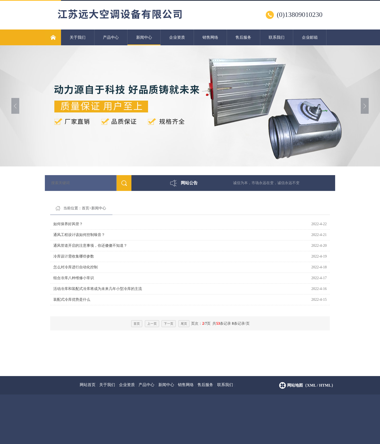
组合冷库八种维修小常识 (73, 278)
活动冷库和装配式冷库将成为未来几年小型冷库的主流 (97, 289)
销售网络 (210, 37)
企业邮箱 (310, 37)
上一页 (152, 323)
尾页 (184, 323)
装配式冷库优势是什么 (71, 300)
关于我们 (78, 37)
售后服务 (243, 37)
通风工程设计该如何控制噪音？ (79, 235)
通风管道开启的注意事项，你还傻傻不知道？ (90, 246)
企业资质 (177, 37)
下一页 (168, 323)
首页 (85, 208)
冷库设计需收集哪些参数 (73, 256)
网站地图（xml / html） (311, 385)
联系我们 (276, 37)
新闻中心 (143, 40)
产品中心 (111, 37)
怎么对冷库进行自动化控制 (75, 267)
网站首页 (88, 385)
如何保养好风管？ (68, 224)
